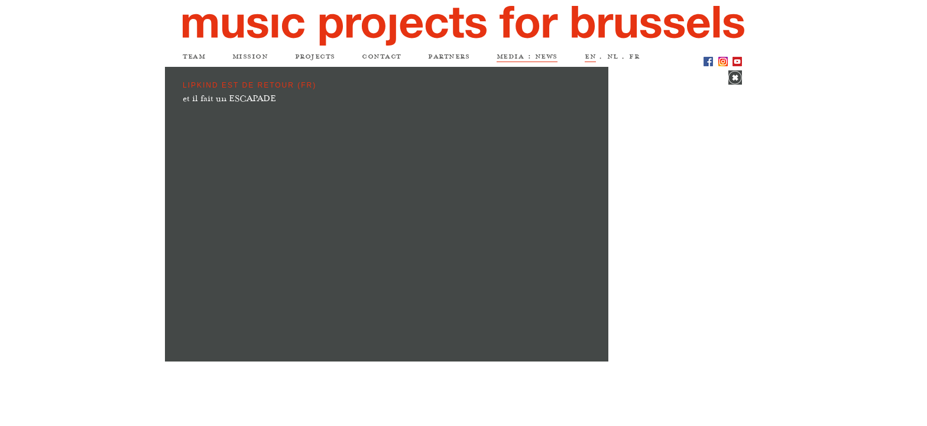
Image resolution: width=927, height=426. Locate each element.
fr (634, 58)
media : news (527, 58)
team (194, 58)
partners (448, 58)
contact (381, 58)
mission (250, 58)
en (590, 58)
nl (612, 58)
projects (315, 58)
